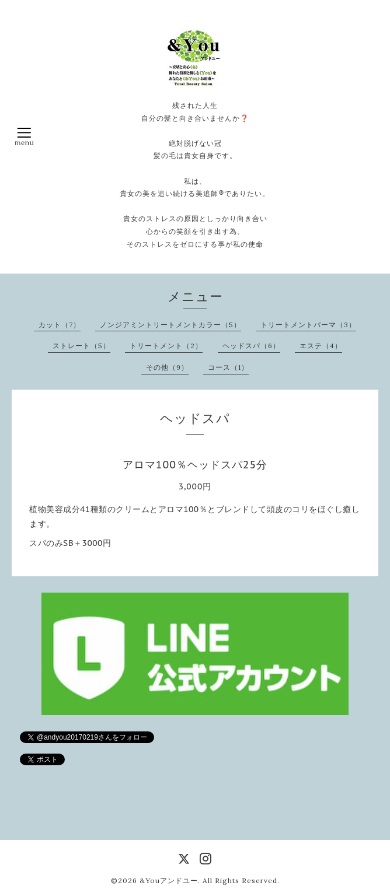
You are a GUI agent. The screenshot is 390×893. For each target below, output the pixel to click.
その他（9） (167, 367)
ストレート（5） (81, 345)
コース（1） (228, 367)
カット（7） (60, 324)
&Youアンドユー (169, 880)
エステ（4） (321, 345)
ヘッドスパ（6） (251, 345)
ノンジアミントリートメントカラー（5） (170, 324)
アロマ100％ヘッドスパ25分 (195, 464)
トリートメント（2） (166, 345)
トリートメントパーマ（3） (308, 324)
